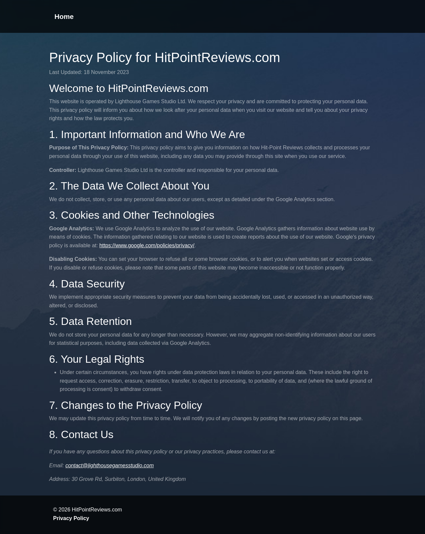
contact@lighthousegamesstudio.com (109, 465)
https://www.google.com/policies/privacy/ (146, 245)
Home (64, 16)
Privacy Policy (71, 518)
